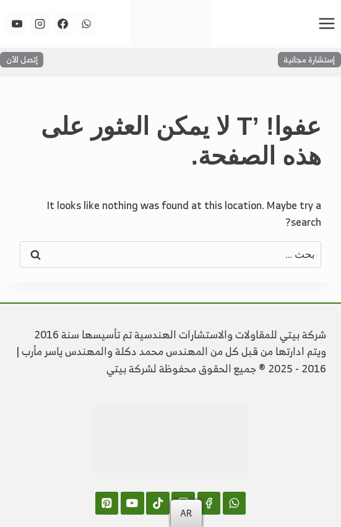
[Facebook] (63, 23)
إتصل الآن (22, 59)
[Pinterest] (106, 503)
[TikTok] (157, 503)
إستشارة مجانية (309, 59)
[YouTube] (16, 23)
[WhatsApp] (86, 23)
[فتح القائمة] (326, 23)
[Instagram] (39, 23)
